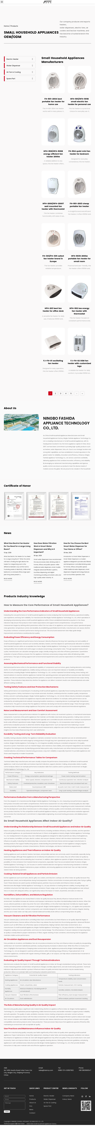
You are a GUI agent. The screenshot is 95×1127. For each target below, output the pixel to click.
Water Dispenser (13, 65)
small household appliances (37, 617)
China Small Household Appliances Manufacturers (61, 438)
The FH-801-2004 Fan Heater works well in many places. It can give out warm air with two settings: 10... (53, 110)
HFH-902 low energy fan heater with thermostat (79, 313)
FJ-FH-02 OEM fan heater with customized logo (79, 365)
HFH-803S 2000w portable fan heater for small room (79, 260)
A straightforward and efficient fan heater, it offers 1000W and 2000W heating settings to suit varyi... (79, 215)
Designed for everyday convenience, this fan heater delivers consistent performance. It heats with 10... (79, 162)
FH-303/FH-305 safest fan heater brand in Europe (53, 260)
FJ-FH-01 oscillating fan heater (53, 364)
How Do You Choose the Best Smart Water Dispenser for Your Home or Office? (76, 548)
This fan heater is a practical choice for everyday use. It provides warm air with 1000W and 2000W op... (79, 110)
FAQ (30, 1108)
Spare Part (10, 78)
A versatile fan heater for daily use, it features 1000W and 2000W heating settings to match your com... (53, 320)
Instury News (67, 1101)
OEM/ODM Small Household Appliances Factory (41, 1126)
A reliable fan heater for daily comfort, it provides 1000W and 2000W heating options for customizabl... (79, 374)
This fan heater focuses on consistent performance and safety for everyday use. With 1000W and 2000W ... (79, 321)
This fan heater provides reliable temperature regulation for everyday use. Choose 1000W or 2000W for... (53, 268)
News (31, 1111)
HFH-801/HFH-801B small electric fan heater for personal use (79, 102)
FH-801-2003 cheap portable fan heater (79, 206)
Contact (32, 1115)
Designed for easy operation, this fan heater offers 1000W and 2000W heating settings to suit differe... (53, 373)
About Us (32, 1105)
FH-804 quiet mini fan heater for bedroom (79, 153)
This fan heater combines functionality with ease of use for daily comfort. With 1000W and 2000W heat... (53, 216)
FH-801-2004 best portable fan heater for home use (53, 102)
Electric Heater (12, 59)
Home (6, 26)
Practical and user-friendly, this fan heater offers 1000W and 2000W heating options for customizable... (79, 268)
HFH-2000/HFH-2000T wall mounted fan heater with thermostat (53, 207)
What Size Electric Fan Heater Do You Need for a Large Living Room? (17, 548)
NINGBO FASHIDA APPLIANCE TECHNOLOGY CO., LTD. (28, 1123)
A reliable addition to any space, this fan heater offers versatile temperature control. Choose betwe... (53, 163)
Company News (68, 1098)
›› (82, 395)
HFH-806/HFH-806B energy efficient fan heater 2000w (53, 154)
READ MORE (8, 580)
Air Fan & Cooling (13, 72)
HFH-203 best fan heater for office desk (53, 311)
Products (32, 1101)
